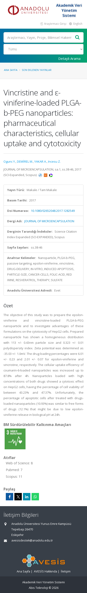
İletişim (66, 571)
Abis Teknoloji (38, 588)
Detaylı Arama (69, 58)
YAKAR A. (40, 161)
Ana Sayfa (10, 70)
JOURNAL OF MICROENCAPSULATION (49, 221)
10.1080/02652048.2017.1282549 (53, 211)
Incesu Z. (54, 161)
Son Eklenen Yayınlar (37, 70)
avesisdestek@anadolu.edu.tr (32, 540)
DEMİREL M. (25, 161)
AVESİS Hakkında (45, 571)
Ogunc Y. (9, 161)
